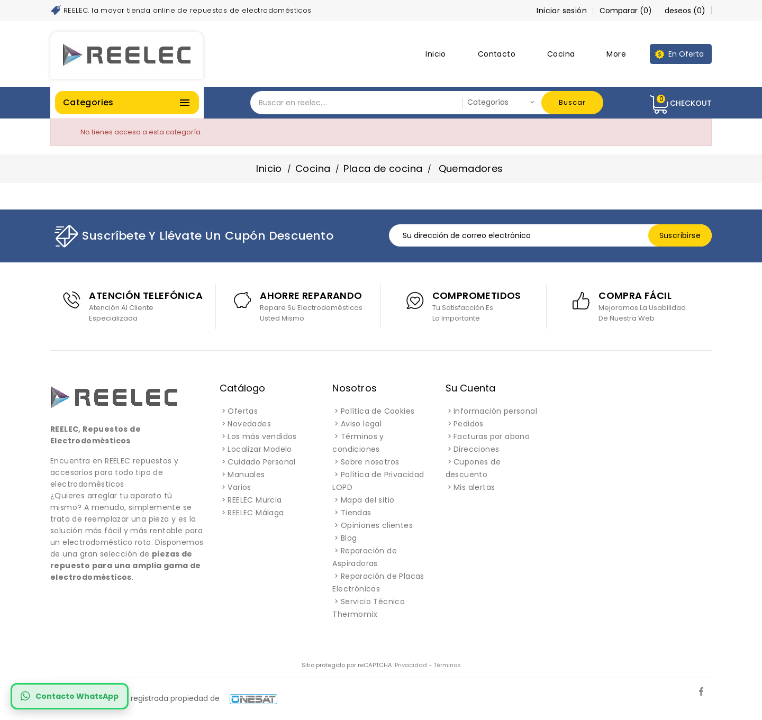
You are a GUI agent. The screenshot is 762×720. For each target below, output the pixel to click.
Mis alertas (474, 487)
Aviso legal (361, 423)
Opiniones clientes (377, 525)
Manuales (246, 474)
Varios (239, 487)
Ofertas (243, 411)
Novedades (249, 423)
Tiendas (356, 512)
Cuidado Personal (261, 462)
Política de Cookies (378, 411)
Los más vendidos (262, 436)
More (616, 54)
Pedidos (468, 423)
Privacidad (411, 665)
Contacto (496, 54)
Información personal (495, 411)
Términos (447, 665)
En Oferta (686, 54)
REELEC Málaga (256, 512)
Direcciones (476, 449)
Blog (349, 538)
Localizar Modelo (260, 449)
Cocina (561, 54)
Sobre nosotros (370, 462)
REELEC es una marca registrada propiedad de (163, 698)
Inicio (435, 54)
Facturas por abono (491, 436)
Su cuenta (471, 388)
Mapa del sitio (368, 500)
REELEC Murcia (255, 500)
